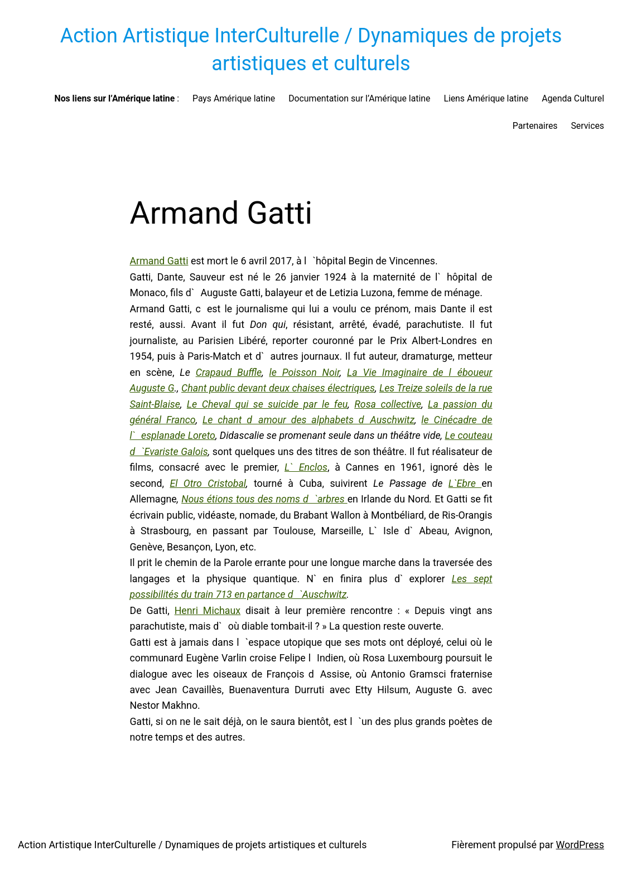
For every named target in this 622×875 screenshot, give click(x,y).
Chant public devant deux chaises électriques (278, 388)
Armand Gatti (159, 261)
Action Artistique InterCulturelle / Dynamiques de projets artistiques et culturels (192, 844)
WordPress (580, 844)
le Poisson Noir (304, 372)
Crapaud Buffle (229, 372)
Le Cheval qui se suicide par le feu (267, 404)
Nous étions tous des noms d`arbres (264, 499)
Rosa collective (387, 404)
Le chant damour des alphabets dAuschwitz (308, 420)
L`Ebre (465, 483)
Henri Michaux (208, 610)
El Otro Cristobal (208, 483)
